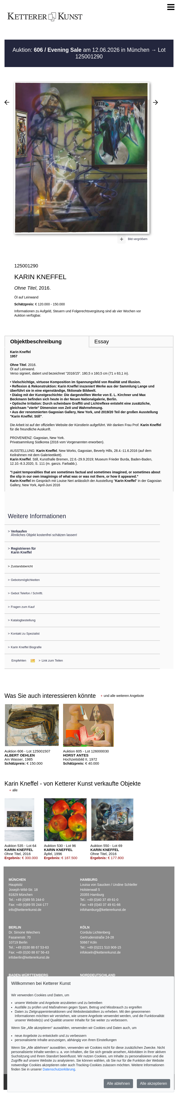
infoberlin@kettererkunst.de (29, 957)
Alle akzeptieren (153, 1083)
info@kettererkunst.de (25, 910)
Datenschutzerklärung (59, 1069)
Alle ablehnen (118, 1083)
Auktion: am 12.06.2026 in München (81, 50)
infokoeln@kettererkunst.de (100, 952)
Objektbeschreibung (36, 341)
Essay (101, 341)
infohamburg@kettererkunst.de (103, 910)
